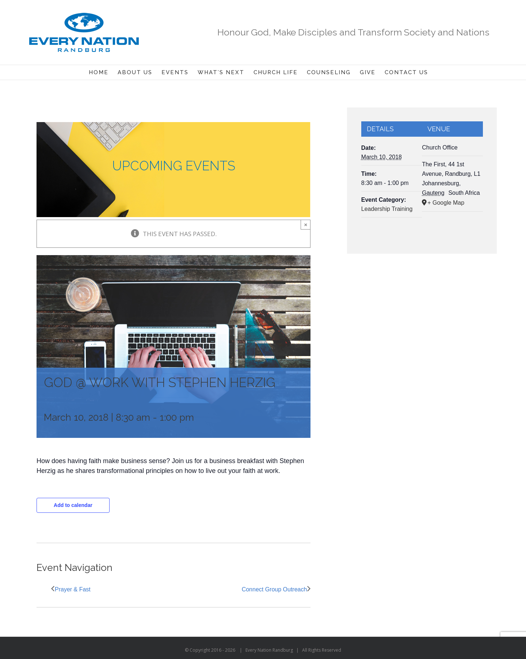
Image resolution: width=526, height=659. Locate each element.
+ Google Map (445, 203)
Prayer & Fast (73, 589)
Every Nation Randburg (269, 650)
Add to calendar (73, 505)
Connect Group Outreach (274, 589)
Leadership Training (387, 209)
